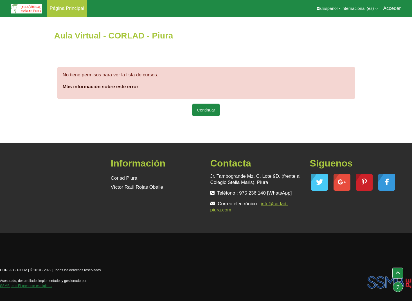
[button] (347, 8)
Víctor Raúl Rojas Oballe (137, 187)
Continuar (206, 110)
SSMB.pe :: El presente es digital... (26, 286)
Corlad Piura (124, 178)
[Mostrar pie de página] (398, 287)
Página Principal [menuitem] (66, 8)
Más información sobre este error (100, 86)
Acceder (392, 8)
